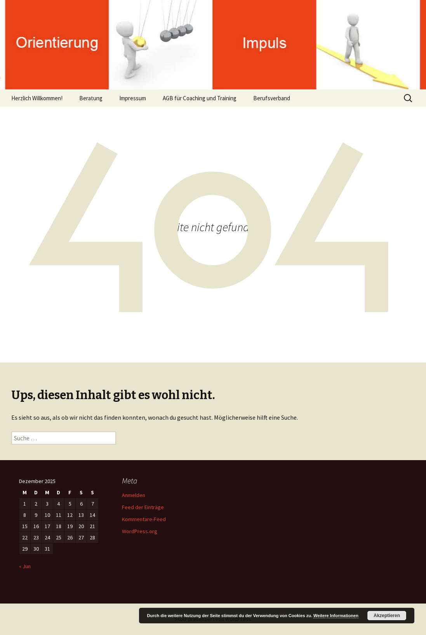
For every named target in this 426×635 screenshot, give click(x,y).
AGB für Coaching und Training (199, 98)
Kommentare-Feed (144, 519)
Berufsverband (271, 98)
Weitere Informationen (335, 615)
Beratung (91, 98)
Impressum (132, 98)
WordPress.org (139, 531)
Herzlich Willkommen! (37, 98)
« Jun (25, 566)
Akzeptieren (387, 615)
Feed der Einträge (143, 507)
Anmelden (133, 495)
